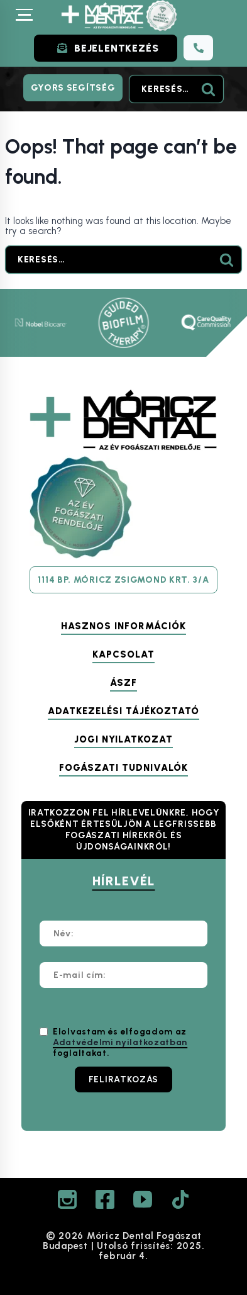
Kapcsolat (123, 654)
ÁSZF (123, 682)
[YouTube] (143, 1199)
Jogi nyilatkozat (123, 739)
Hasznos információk (123, 626)
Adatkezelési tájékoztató (123, 711)
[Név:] (123, 933)
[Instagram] (67, 1199)
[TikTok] (180, 1199)
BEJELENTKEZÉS (116, 48)
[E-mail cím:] (123, 975)
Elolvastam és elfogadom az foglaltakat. (120, 1042)
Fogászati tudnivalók (123, 767)
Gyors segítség (73, 87)
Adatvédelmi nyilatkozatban (120, 1042)
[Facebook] (105, 1199)
